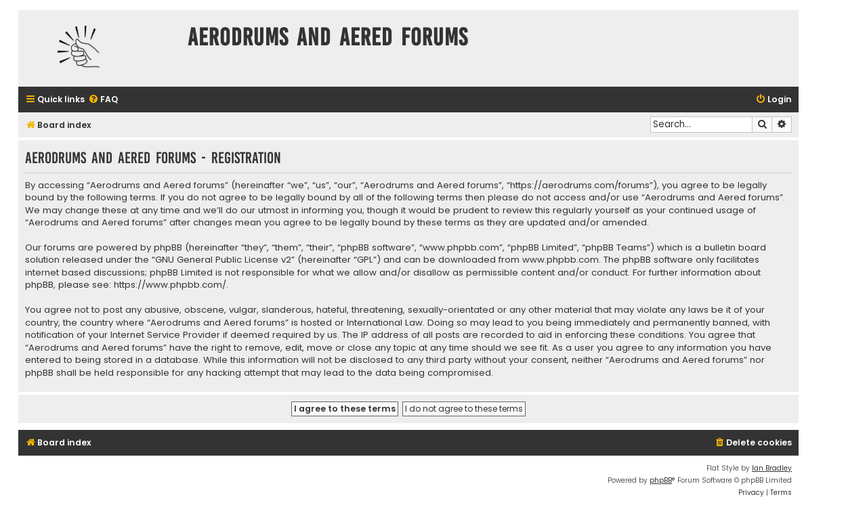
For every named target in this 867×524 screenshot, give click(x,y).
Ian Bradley (772, 468)
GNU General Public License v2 (223, 260)
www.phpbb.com (560, 260)
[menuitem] (103, 100)
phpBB (661, 480)
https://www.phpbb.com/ (170, 285)
